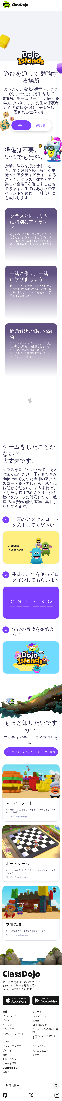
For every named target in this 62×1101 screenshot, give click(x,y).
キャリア (7, 1024)
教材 (5, 1054)
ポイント (7, 1050)
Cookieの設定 (39, 1024)
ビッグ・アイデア (12, 1046)
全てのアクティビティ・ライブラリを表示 (31, 751)
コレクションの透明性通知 (45, 1030)
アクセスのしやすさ (13, 1033)
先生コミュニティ (41, 1050)
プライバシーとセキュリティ (45, 1037)
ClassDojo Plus (11, 1067)
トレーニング (10, 1059)
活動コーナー (10, 1072)
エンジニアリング (12, 1029)
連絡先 (35, 1020)
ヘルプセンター (40, 1016)
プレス (6, 1020)
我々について (10, 1016)
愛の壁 (35, 1055)
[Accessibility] (56, 1085)
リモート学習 (10, 1063)
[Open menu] (57, 5)
